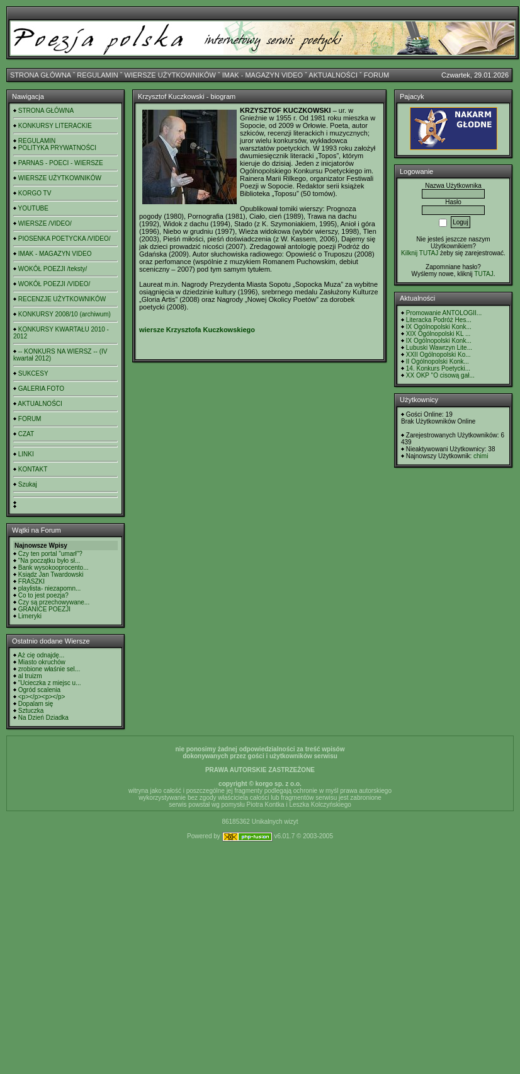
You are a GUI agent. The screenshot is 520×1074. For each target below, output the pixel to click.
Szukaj (27, 484)
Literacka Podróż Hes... (439, 319)
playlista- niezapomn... (49, 588)
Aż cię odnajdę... (41, 655)
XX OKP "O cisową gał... (440, 375)
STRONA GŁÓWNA (40, 75)
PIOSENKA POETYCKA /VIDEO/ (64, 238)
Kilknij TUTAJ (419, 253)
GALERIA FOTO (41, 388)
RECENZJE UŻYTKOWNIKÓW (62, 299)
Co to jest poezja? (43, 595)
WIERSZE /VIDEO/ (45, 223)
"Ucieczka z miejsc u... (49, 682)
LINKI (26, 454)
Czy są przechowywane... (53, 602)
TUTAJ (483, 273)
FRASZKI (31, 581)
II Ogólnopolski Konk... (437, 361)
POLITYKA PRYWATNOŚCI (57, 147)
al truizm (30, 676)
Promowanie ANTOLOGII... (444, 312)
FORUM (376, 75)
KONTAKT (32, 469)
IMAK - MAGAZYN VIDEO (262, 75)
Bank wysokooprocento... (53, 567)
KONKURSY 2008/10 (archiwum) (64, 314)
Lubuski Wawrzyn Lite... (439, 347)
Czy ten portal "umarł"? (50, 553)
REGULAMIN (97, 75)
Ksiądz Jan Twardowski (51, 574)
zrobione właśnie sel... (49, 669)
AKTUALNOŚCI (333, 75)
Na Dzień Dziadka (43, 717)
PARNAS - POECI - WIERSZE (60, 162)
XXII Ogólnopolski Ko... (438, 354)
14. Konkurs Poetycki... (438, 368)
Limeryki (30, 616)
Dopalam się (36, 703)
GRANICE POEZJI (44, 609)
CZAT (26, 433)
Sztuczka (31, 710)
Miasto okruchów (41, 662)
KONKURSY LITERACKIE (55, 125)
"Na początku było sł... (49, 560)
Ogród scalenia (39, 689)
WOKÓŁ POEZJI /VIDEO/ (54, 283)
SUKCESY (33, 373)
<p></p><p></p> (41, 696)
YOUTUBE (33, 208)
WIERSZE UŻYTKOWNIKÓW (170, 75)
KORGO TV (35, 193)
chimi (480, 456)
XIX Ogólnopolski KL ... (438, 333)
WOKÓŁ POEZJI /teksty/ (52, 268)
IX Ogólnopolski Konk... (439, 326)
